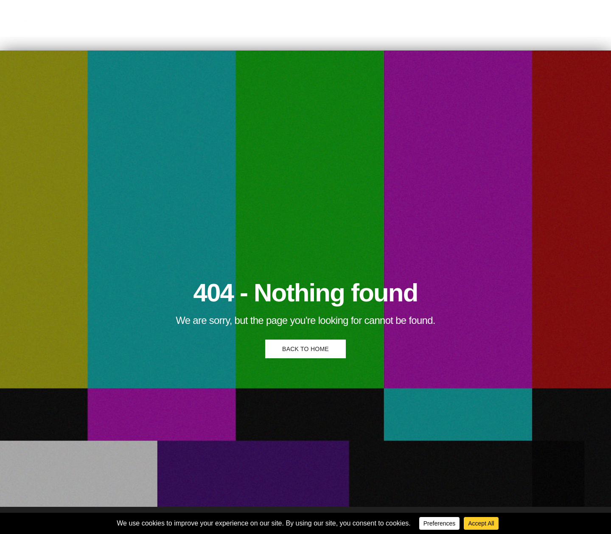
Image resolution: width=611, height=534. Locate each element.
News (171, 18)
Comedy (137, 18)
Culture (92, 18)
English (242, 18)
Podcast (205, 18)
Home (59, 18)
